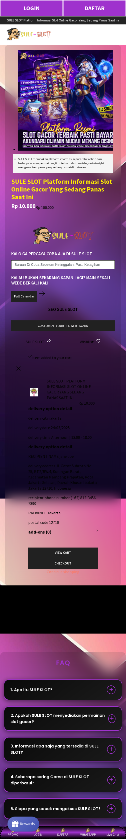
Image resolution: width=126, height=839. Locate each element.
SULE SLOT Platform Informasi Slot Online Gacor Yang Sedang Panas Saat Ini (63, 20)
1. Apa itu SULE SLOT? (31, 690)
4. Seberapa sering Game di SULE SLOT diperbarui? (49, 780)
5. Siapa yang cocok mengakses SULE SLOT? (55, 809)
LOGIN (32, 8)
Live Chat (112, 832)
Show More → (16, 617)
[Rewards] (23, 824)
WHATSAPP (88, 832)
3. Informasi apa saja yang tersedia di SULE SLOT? (54, 749)
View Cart (63, 552)
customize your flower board (63, 325)
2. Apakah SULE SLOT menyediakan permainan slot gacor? (57, 719)
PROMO (13, 832)
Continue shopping (63, 571)
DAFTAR (94, 8)
